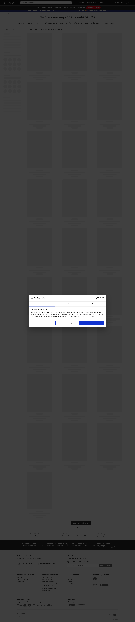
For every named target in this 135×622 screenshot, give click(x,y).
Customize (67, 323)
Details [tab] (67, 304)
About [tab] (93, 304)
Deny (42, 323)
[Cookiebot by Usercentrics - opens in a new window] (96, 298)
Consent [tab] (41, 304)
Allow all (92, 323)
